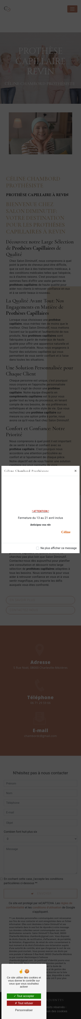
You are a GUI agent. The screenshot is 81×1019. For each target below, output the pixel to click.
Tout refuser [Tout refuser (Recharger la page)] (24, 1003)
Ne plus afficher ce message (58, 548)
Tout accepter (24, 996)
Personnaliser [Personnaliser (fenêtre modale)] (24, 1010)
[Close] (75, 471)
